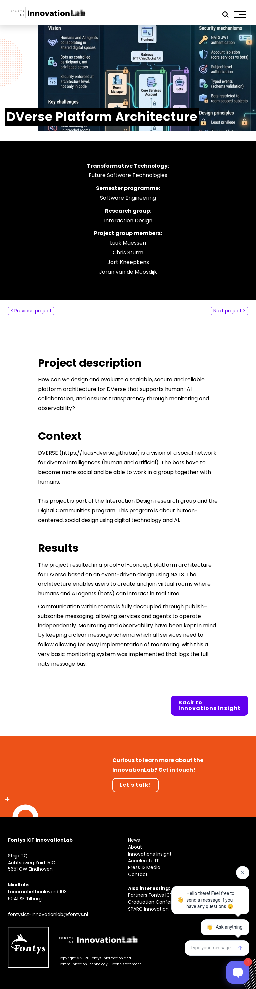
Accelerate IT (143, 860)
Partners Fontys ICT (150, 895)
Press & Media (144, 867)
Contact (138, 874)
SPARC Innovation (148, 909)
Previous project (33, 310)
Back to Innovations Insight (209, 705)
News (134, 840)
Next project (227, 310)
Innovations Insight (150, 854)
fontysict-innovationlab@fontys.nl (48, 914)
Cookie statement (126, 964)
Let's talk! (135, 785)
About (135, 847)
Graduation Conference (156, 902)
